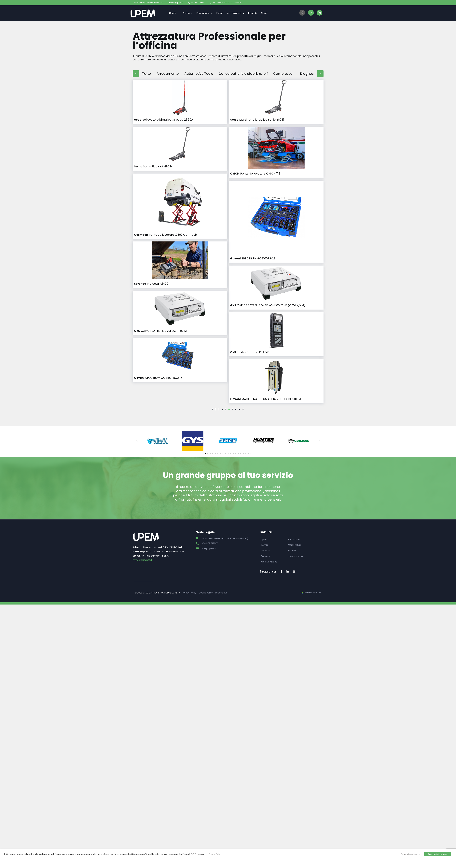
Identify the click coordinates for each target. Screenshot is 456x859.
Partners (266, 539)
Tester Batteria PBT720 (253, 335)
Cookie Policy (207, 576)
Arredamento (169, 73)
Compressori (293, 73)
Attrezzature (235, 13)
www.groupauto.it (142, 543)
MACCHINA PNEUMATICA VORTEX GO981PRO (272, 382)
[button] (136, 424)
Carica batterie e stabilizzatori (250, 73)
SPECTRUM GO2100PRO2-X (163, 313)
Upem (174, 13)
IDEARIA (318, 576)
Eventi (219, 13)
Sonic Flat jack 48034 (158, 166)
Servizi (187, 13)
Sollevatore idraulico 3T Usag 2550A (167, 120)
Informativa (223, 576)
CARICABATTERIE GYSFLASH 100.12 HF (166, 266)
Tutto (147, 73)
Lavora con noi (296, 539)
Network (265, 534)
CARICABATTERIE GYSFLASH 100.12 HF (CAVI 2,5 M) (271, 289)
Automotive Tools (202, 73)
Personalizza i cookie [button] (410, 854)
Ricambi (252, 13)
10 (243, 393)
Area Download (269, 545)
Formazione (204, 13)
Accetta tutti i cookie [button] (438, 854)
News (264, 13)
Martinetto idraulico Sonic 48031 (261, 120)
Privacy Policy (189, 576)
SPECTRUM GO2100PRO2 (258, 221)
